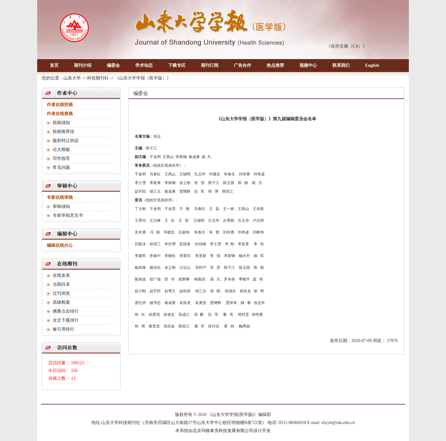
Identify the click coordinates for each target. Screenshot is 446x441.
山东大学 (72, 78)
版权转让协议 (66, 140)
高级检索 (61, 302)
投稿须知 (61, 122)
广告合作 (242, 65)
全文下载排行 (66, 320)
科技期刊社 (98, 78)
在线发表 (61, 275)
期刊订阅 (209, 65)
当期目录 (61, 284)
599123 (77, 363)
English (372, 65)
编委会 (113, 65)
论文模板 (61, 149)
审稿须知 (61, 206)
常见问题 (61, 167)
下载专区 (177, 65)
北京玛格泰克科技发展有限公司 (223, 430)
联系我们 (341, 65)
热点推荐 (275, 65)
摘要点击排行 (66, 311)
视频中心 (308, 65)
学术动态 (144, 65)
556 (74, 370)
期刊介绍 (82, 65)
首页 (54, 65)
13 (73, 378)
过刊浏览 (61, 293)
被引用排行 (63, 329)
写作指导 (61, 158)
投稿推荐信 (63, 131)
